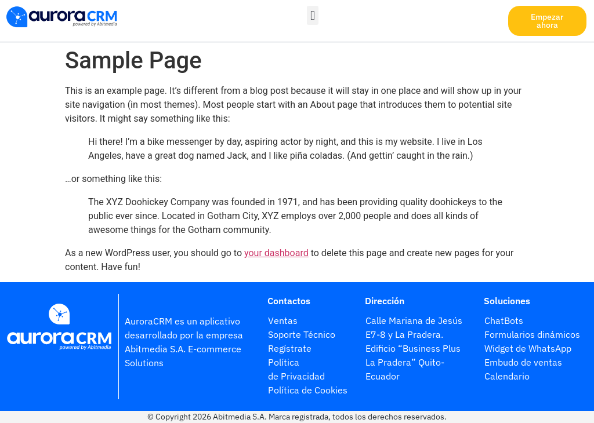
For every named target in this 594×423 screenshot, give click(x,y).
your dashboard (276, 252)
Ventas (283, 320)
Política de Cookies (307, 390)
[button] (312, 15)
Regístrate (291, 348)
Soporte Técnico (301, 334)
